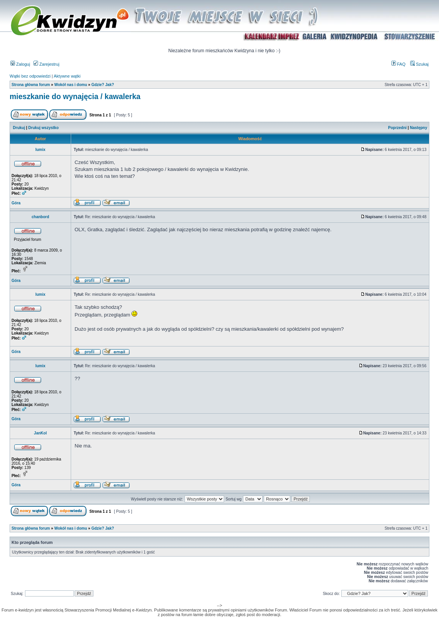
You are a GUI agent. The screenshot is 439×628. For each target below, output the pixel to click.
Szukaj (419, 64)
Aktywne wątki (67, 76)
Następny (418, 128)
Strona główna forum (31, 85)
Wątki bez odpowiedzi (30, 76)
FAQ (398, 64)
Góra (16, 203)
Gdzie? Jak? (102, 85)
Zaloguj (20, 64)
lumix (40, 149)
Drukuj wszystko (43, 128)
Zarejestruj (46, 64)
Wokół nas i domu (70, 85)
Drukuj (19, 128)
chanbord (40, 217)
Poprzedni (397, 128)
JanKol (40, 433)
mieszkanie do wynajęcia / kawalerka (75, 96)
